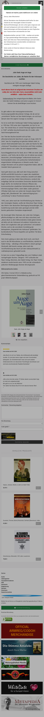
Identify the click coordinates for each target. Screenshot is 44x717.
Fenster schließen (22, 8)
